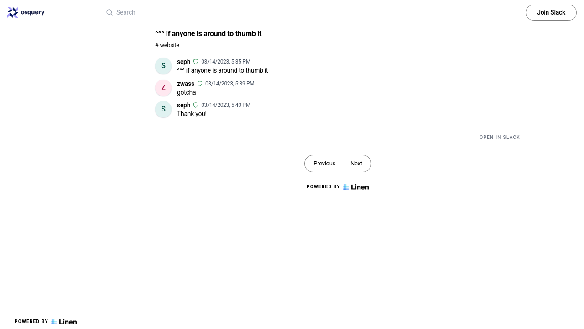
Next (356, 163)
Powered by (46, 321)
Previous (324, 163)
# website (167, 45)
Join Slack (551, 12)
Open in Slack (500, 137)
